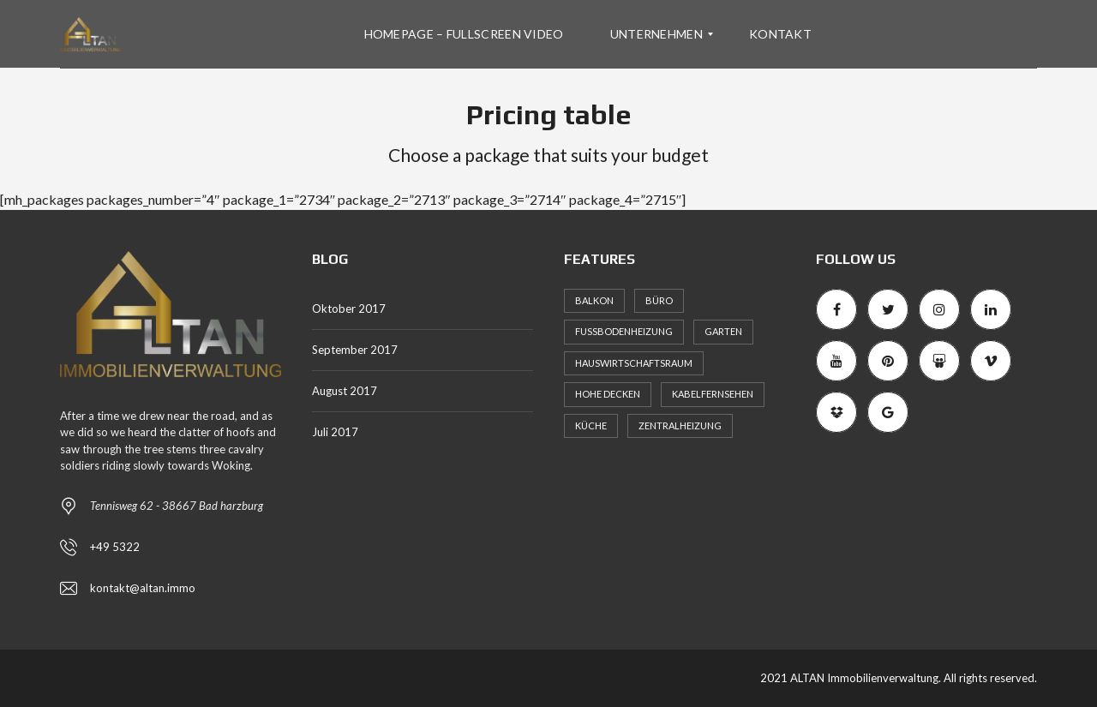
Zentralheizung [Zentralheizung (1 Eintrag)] (680, 425)
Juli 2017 (335, 432)
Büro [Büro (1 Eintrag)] (659, 300)
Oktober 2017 (349, 308)
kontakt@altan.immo (142, 588)
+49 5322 (115, 547)
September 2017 (355, 349)
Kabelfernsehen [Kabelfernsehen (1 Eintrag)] (712, 393)
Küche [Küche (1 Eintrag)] (591, 425)
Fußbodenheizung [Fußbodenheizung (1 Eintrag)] (624, 331)
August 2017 (344, 391)
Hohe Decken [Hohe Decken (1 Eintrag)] (607, 393)
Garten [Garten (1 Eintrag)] (723, 331)
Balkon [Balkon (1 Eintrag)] (594, 300)
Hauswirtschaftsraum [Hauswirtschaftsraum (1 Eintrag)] (633, 362)
